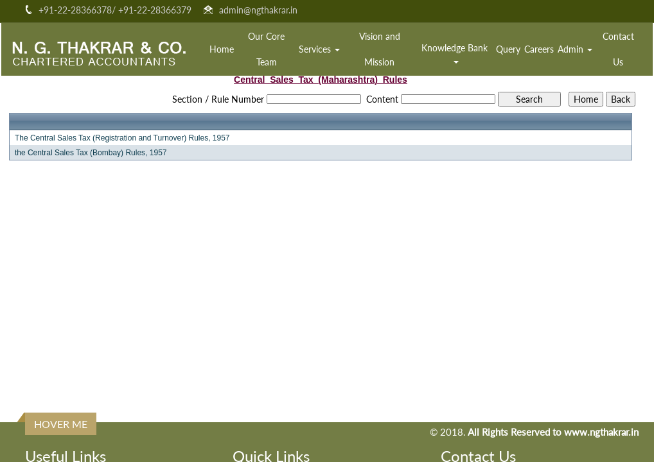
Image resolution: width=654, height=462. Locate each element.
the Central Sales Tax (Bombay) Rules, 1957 (91, 152)
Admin (575, 49)
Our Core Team (266, 49)
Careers (539, 49)
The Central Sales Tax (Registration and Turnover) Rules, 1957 (122, 137)
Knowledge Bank (455, 53)
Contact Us (618, 49)
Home (221, 49)
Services (319, 49)
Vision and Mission (379, 49)
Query (508, 49)
